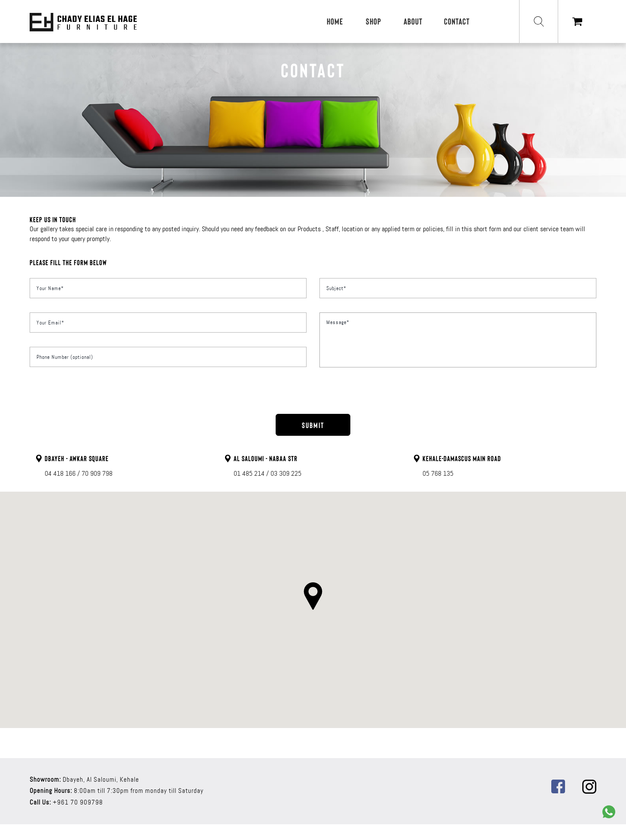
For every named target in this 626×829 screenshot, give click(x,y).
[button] (313, 596)
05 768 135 (437, 473)
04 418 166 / (62, 473)
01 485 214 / (251, 473)
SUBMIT (313, 425)
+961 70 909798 (78, 802)
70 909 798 (97, 473)
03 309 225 (285, 473)
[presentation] (312, 398)
